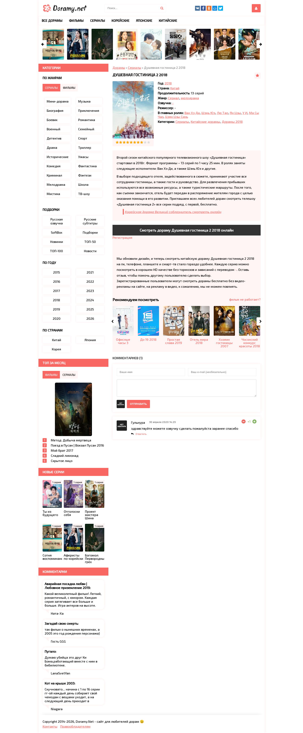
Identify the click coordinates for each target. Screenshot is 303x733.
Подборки (90, 232)
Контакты (50, 726)
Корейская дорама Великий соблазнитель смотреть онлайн (173, 212)
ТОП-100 (56, 251)
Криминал (54, 175)
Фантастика (87, 166)
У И (245, 113)
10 (148, 142)
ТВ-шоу (84, 194)
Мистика (53, 194)
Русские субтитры (90, 221)
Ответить (141, 433)
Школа (83, 184)
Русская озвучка (56, 221)
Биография (55, 110)
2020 (56, 318)
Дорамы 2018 (232, 122)
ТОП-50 (90, 242)
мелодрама (190, 98)
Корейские (120, 20)
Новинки (56, 242)
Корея (56, 349)
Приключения (88, 110)
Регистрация (122, 237)
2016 (56, 281)
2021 (90, 272)
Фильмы (76, 20)
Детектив (54, 138)
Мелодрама (56, 184)
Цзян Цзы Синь (176, 117)
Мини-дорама (57, 101)
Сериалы (182, 122)
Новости (90, 251)
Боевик (52, 120)
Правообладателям (75, 726)
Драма (52, 147)
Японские (144, 20)
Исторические (57, 157)
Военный (53, 129)
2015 (56, 272)
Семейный (86, 129)
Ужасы (83, 157)
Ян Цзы (235, 113)
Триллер (84, 147)
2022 (90, 281)
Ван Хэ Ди (192, 113)
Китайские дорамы (205, 122)
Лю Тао (222, 113)
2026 (90, 318)
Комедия (53, 166)
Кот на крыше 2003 (59, 683)
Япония (90, 340)
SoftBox (56, 232)
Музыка (84, 101)
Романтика (86, 120)
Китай (174, 88)
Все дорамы (52, 20)
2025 (90, 309)
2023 (90, 291)
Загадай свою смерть (61, 623)
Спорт (82, 138)
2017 (56, 291)
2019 (56, 309)
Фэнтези (84, 175)
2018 (168, 83)
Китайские (168, 20)
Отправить (138, 403)
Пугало (50, 651)
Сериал (173, 98)
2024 (90, 300)
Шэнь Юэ (208, 113)
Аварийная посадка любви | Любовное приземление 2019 (67, 586)
